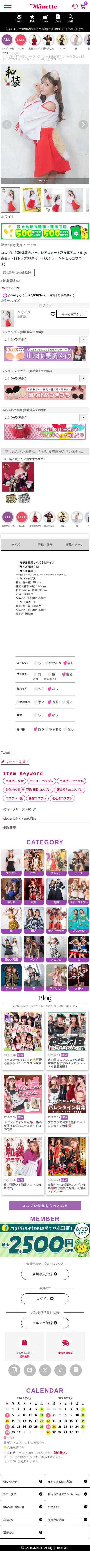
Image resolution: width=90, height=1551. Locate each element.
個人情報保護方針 (13, 1507)
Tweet (5, 753)
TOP (5, 53)
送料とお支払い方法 (60, 1481)
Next (83, 124)
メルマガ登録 (45, 1323)
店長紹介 (8, 1519)
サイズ (15, 544)
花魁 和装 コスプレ (38, 789)
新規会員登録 (45, 1274)
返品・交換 (9, 1494)
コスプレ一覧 (14, 798)
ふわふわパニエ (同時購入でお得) (25, 410)
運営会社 (8, 1532)
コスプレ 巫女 (15, 781)
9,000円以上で (24, 1347)
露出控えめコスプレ (70, 789)
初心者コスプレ (62, 798)
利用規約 (53, 1507)
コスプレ (14, 53)
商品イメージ (74, 544)
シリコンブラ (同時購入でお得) (23, 332)
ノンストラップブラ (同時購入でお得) (28, 371)
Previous (7, 124)
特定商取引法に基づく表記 (64, 1494)
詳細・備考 (45, 544)
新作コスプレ (37, 798)
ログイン (45, 1298)
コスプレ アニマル (71, 781)
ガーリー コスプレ (42, 781)
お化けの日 (13, 789)
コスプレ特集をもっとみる (45, 1206)
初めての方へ (11, 1481)
